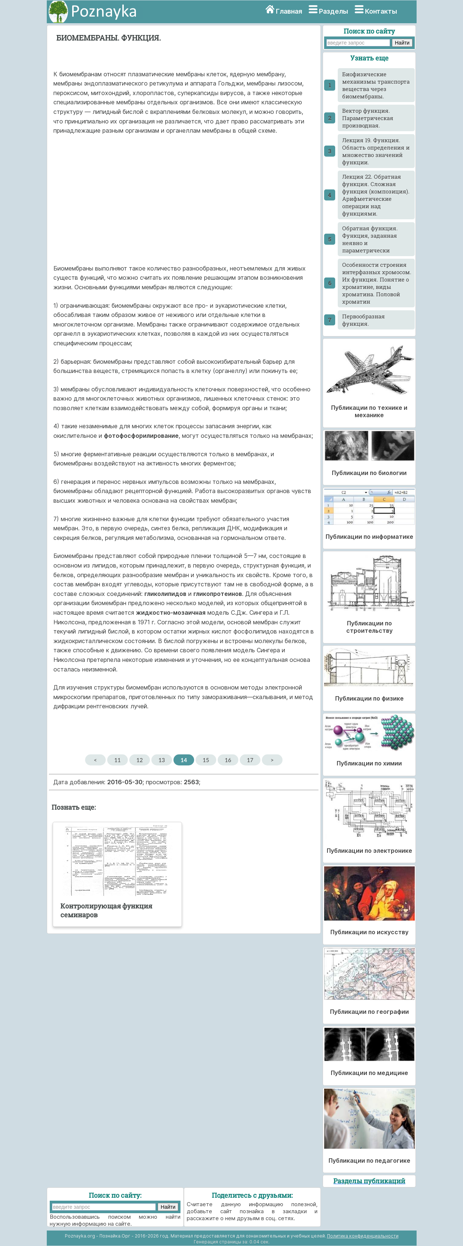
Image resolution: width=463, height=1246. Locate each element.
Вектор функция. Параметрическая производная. (367, 118)
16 (228, 760)
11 (117, 760)
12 (139, 760)
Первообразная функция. (363, 320)
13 (161, 760)
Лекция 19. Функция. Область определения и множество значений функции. (376, 151)
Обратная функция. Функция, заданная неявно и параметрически (370, 239)
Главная (289, 11)
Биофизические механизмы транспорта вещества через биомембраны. (376, 85)
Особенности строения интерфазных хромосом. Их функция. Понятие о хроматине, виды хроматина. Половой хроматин (376, 283)
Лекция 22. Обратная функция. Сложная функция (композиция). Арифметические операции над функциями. (376, 195)
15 (206, 760)
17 (250, 760)
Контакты (381, 11)
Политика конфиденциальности (363, 1236)
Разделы (333, 11)
